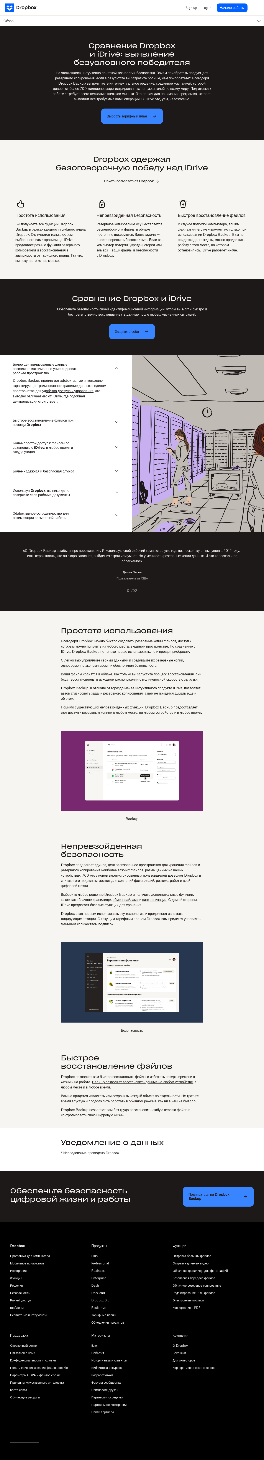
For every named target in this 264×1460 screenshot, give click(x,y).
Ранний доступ (20, 1300)
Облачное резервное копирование (197, 1285)
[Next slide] (145, 590)
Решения (16, 1285)
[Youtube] (31, 1431)
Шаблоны (17, 1307)
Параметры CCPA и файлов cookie (35, 1375)
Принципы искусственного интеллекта (37, 1382)
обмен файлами (126, 899)
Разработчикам (102, 1375)
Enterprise (98, 1278)
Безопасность (20, 1293)
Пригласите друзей (104, 1390)
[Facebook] (22, 1431)
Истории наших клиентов (109, 1360)
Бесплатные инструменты (28, 1315)
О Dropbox (180, 1345)
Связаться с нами (22, 1353)
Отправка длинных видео (191, 1263)
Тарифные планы (103, 1315)
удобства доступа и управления (67, 391)
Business (98, 1270)
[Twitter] (12, 1431)
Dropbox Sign (101, 1300)
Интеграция (18, 1270)
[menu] (254, 7)
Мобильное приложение (27, 1263)
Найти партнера (102, 1412)
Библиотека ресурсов (106, 1368)
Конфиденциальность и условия (33, 1360)
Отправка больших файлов (192, 1256)
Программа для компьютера (30, 1256)
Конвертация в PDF (186, 1307)
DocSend (98, 1293)
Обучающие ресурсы (25, 1397)
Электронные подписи (188, 1300)
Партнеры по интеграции (108, 1404)
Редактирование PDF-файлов (194, 1293)
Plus (94, 1256)
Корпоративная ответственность (195, 1368)
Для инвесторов (184, 1360)
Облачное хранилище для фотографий (200, 1270)
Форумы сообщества (106, 1382)
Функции (16, 1278)
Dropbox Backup (72, 83)
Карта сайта (18, 1390)
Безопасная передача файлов (194, 1278)
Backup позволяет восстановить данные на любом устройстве (142, 1082)
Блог (94, 1345)
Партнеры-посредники (107, 1397)
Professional (100, 1263)
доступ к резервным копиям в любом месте (102, 712)
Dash (95, 1285)
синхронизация (154, 899)
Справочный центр (23, 1345)
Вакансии (179, 1353)
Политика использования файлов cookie (39, 1368)
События (97, 1353)
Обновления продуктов (107, 1322)
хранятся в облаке (97, 674)
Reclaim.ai (99, 1307)
